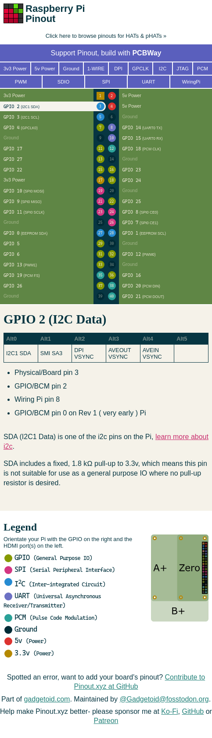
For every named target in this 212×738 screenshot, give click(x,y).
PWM (21, 81)
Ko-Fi (169, 711)
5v (25, 640)
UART (148, 81)
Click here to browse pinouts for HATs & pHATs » (106, 36)
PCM (50, 617)
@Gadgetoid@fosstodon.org (163, 699)
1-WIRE (95, 68)
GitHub (193, 711)
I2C (162, 68)
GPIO (48, 557)
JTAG (182, 68)
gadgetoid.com (47, 699)
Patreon (105, 720)
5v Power (45, 68)
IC (54, 584)
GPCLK (140, 68)
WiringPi (191, 81)
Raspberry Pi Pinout (55, 13)
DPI (118, 68)
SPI (59, 569)
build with (131, 53)
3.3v (29, 653)
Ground (20, 629)
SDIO (63, 81)
